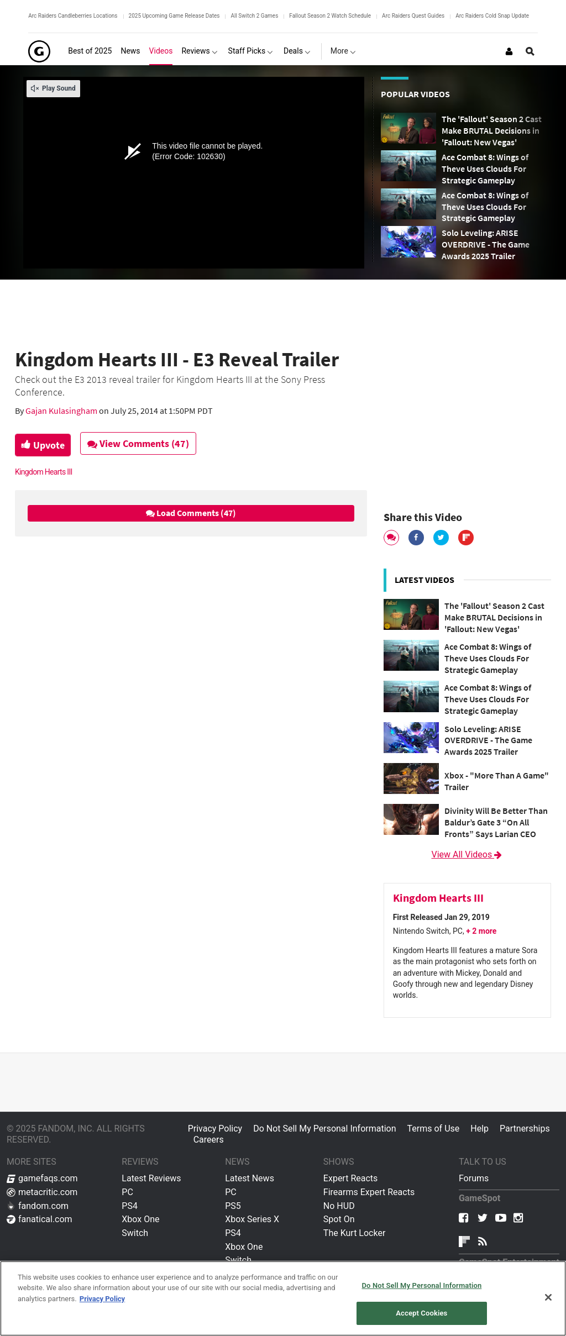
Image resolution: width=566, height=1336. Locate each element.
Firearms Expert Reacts (369, 1192)
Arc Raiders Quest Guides (413, 16)
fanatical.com (39, 1219)
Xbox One (140, 1219)
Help (479, 1128)
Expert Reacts (350, 1178)
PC (127, 1192)
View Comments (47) (142, 443)
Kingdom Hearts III (43, 471)
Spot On (339, 1219)
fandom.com (38, 1206)
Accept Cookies (421, 1313)
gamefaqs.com (42, 1178)
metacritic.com (42, 1192)
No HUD (339, 1206)
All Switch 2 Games (254, 16)
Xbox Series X (252, 1219)
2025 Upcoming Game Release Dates (174, 16)
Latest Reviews (151, 1178)
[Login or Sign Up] (509, 51)
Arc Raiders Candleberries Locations (72, 16)
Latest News (249, 1178)
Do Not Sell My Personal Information (324, 1128)
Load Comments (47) (191, 512)
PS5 (233, 1206)
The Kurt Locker (354, 1233)
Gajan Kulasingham (62, 410)
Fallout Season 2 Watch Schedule (330, 16)
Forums (474, 1178)
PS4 (130, 1206)
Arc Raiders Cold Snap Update (492, 16)
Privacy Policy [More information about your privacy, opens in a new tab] (102, 1299)
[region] (283, 1298)
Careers (208, 1139)
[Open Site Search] (530, 51)
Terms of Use (433, 1128)
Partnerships (525, 1128)
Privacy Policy (215, 1128)
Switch (135, 1233)
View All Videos (467, 854)
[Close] (548, 1297)
